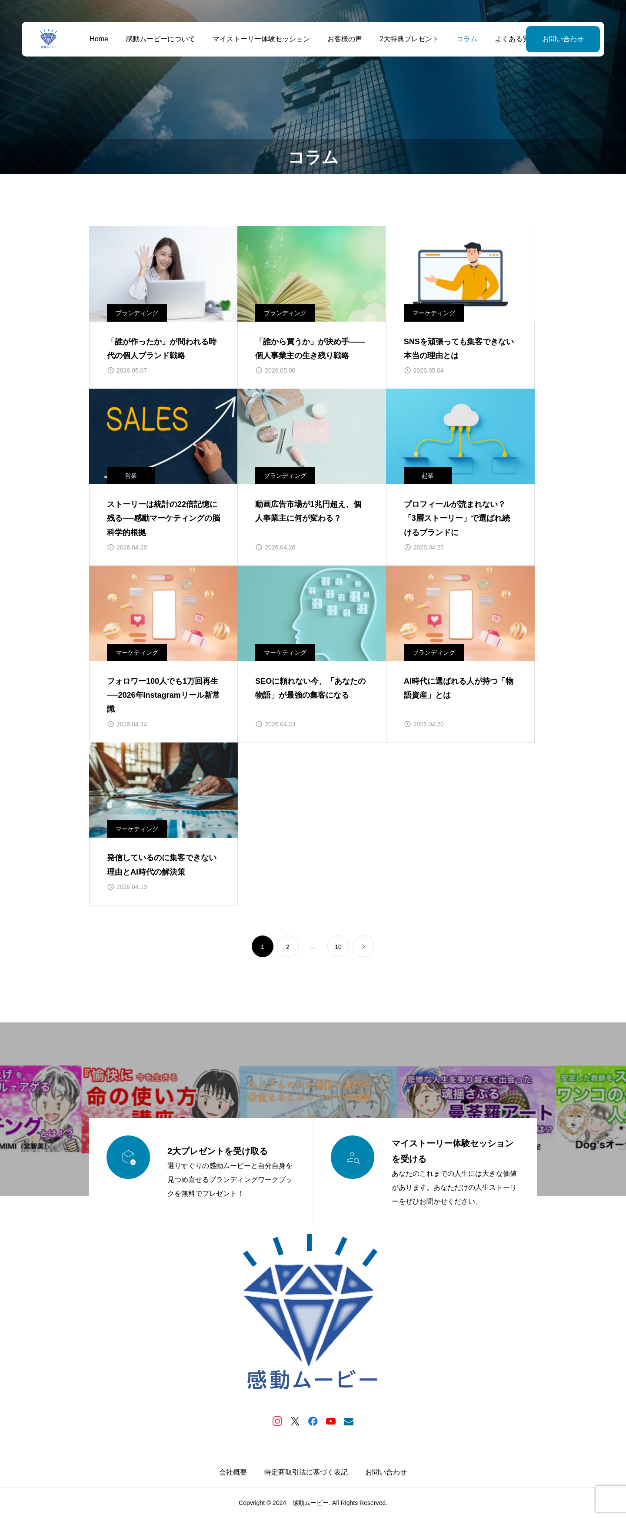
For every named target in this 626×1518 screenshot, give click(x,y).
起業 (428, 475)
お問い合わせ (563, 39)
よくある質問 (515, 39)
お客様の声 (344, 39)
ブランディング (137, 313)
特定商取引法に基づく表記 (306, 1472)
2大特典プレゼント (409, 39)
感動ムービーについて (160, 39)
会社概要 (233, 1472)
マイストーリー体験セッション (261, 39)
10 (338, 946)
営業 (131, 475)
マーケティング (434, 313)
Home (99, 39)
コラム (466, 39)
